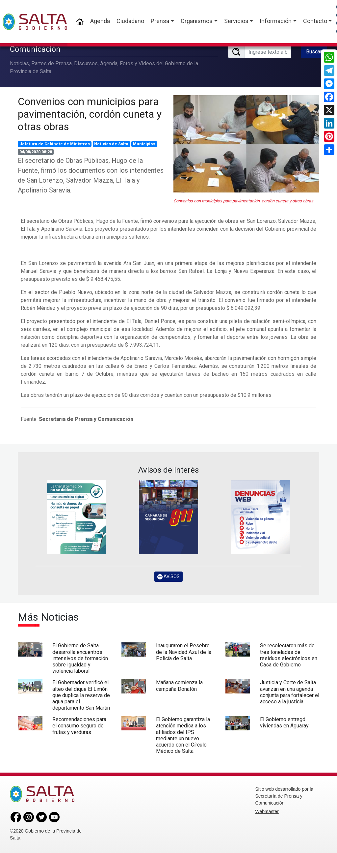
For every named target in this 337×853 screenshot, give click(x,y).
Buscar (314, 51)
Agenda (100, 20)
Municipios (144, 144)
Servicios (236, 20)
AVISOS (168, 576)
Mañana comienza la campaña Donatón (179, 685)
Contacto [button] (315, 20)
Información (276, 20)
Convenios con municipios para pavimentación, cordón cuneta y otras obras (90, 114)
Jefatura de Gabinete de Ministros (54, 144)
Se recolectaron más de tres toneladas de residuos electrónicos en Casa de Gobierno (288, 655)
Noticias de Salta (111, 144)
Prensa (160, 20)
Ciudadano (130, 20)
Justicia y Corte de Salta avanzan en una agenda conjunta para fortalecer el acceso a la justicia (289, 692)
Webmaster (267, 811)
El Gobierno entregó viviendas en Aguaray (284, 722)
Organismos (197, 20)
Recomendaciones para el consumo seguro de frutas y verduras (79, 725)
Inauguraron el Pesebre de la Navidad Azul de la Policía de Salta (183, 651)
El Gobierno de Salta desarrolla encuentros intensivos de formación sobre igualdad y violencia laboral (80, 658)
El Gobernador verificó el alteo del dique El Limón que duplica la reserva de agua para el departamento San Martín (81, 695)
